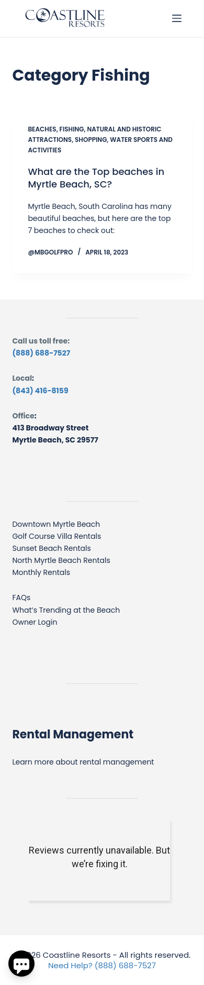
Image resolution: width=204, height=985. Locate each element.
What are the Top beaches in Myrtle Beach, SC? (96, 177)
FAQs (21, 597)
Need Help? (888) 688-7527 (102, 965)
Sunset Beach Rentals (51, 548)
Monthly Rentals (41, 572)
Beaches (42, 129)
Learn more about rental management (83, 762)
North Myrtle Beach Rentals (61, 560)
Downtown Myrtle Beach (56, 524)
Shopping (91, 139)
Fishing (72, 129)
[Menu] (177, 18)
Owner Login (34, 622)
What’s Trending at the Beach (66, 610)
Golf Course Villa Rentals (56, 536)
